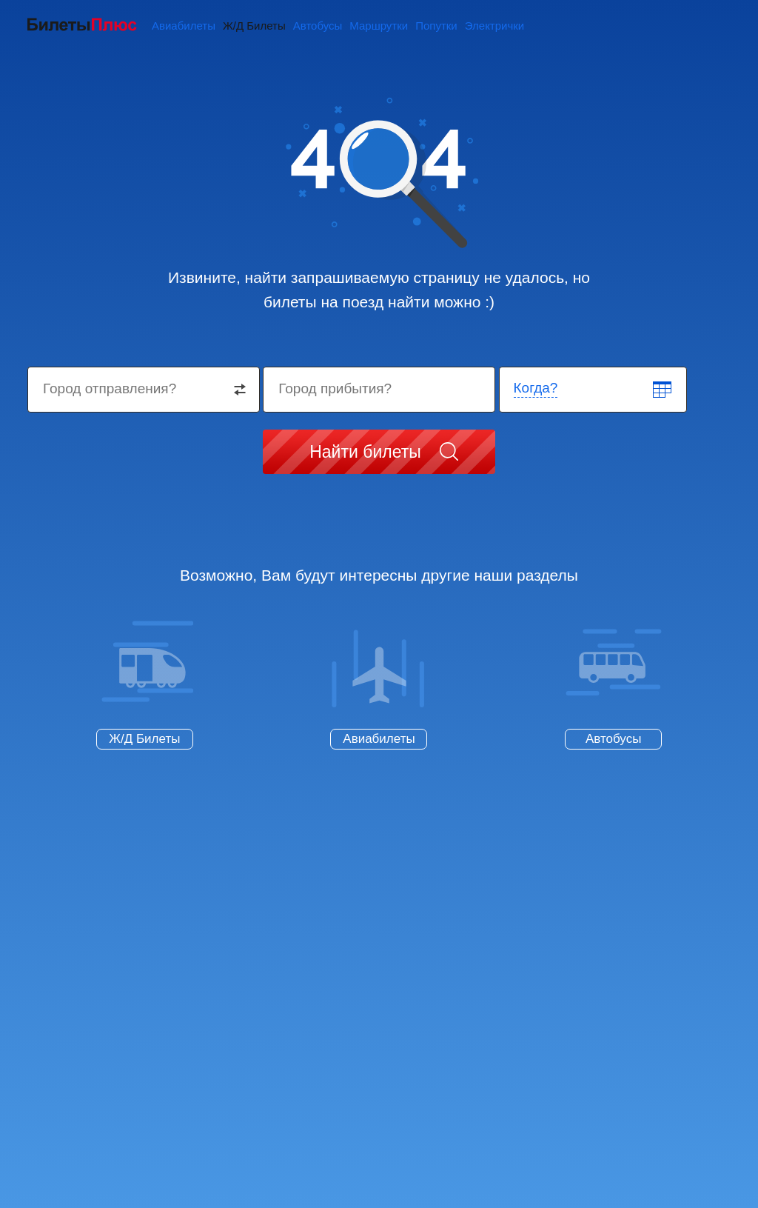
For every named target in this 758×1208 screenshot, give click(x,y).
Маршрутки (378, 25)
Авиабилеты (183, 25)
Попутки (436, 25)
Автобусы (318, 25)
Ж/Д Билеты (254, 25)
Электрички (494, 25)
